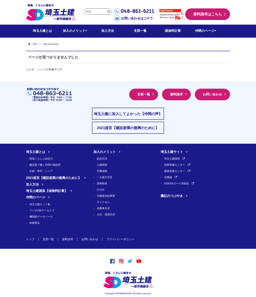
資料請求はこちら (207, 14)
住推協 (168, 177)
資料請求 (176, 94)
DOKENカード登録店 (176, 183)
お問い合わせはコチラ (137, 18)
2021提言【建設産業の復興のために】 (53, 178)
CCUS (100, 189)
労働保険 (102, 171)
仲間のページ (205, 30)
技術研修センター (174, 164)
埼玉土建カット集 (39, 204)
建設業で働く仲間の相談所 (45, 164)
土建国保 (102, 164)
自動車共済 (103, 208)
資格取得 (102, 183)
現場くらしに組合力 (41, 158)
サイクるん (103, 202)
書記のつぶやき (172, 196)
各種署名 (34, 222)
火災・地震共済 (106, 214)
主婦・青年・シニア (41, 171)
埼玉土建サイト (172, 152)
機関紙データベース (41, 216)
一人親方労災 (104, 177)
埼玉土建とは (42, 30)
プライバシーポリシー (120, 239)
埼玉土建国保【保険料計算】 (47, 191)
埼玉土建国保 (172, 158)
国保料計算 (173, 30)
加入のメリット (75, 30)
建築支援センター (174, 171)
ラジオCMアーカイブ (41, 210)
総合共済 (102, 158)
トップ (30, 239)
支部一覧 (140, 30)
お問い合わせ (212, 94)
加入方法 (107, 30)
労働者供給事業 (106, 195)
